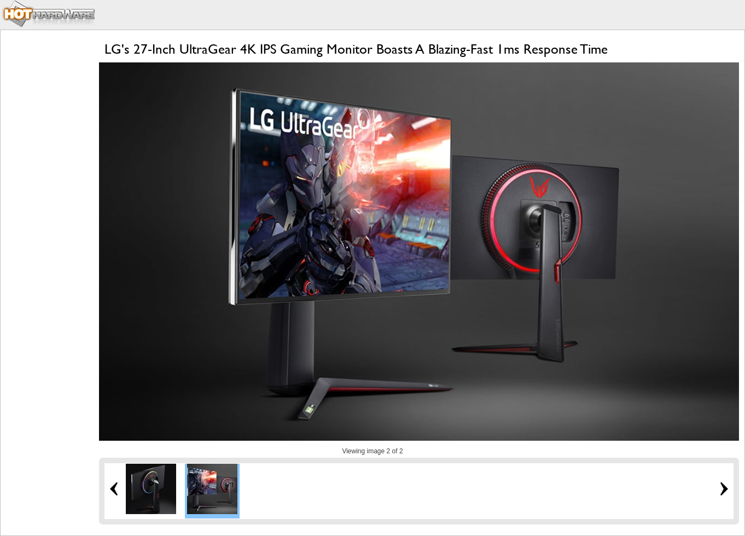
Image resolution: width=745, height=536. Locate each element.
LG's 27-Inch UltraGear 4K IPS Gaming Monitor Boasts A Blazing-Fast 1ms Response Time (356, 49)
